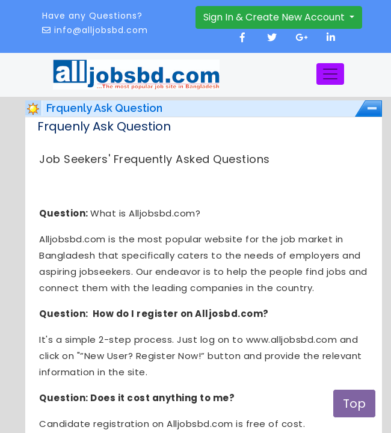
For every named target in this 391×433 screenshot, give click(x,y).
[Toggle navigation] (330, 74)
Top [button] (354, 403)
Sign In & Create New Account (275, 17)
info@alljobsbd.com (101, 30)
